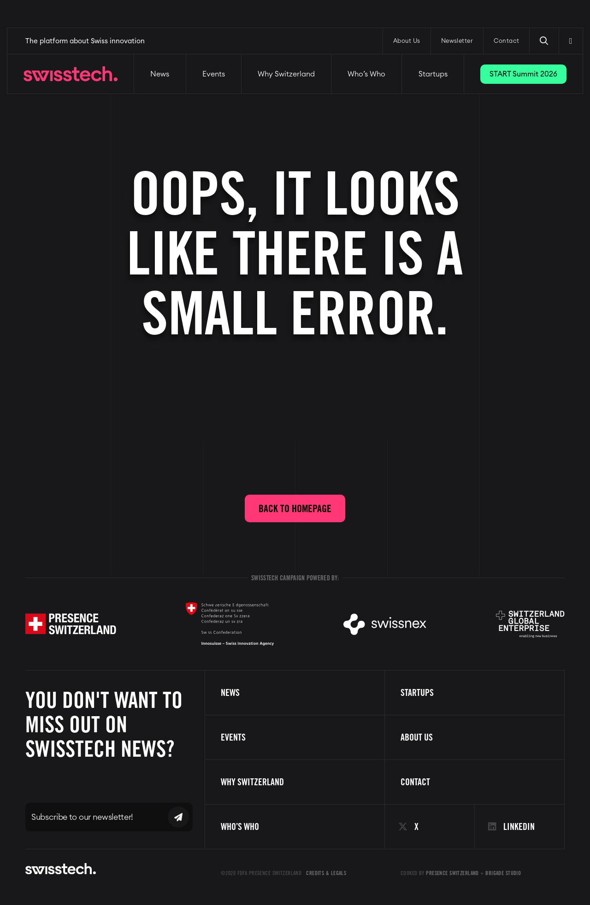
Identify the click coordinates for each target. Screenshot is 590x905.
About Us (406, 41)
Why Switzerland (286, 74)
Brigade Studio (503, 873)
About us (417, 737)
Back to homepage (295, 508)
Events (213, 74)
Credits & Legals (326, 873)
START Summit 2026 (523, 74)
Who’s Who (366, 74)
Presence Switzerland (452, 873)
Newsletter (457, 41)
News (159, 74)
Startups (433, 74)
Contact (506, 41)
